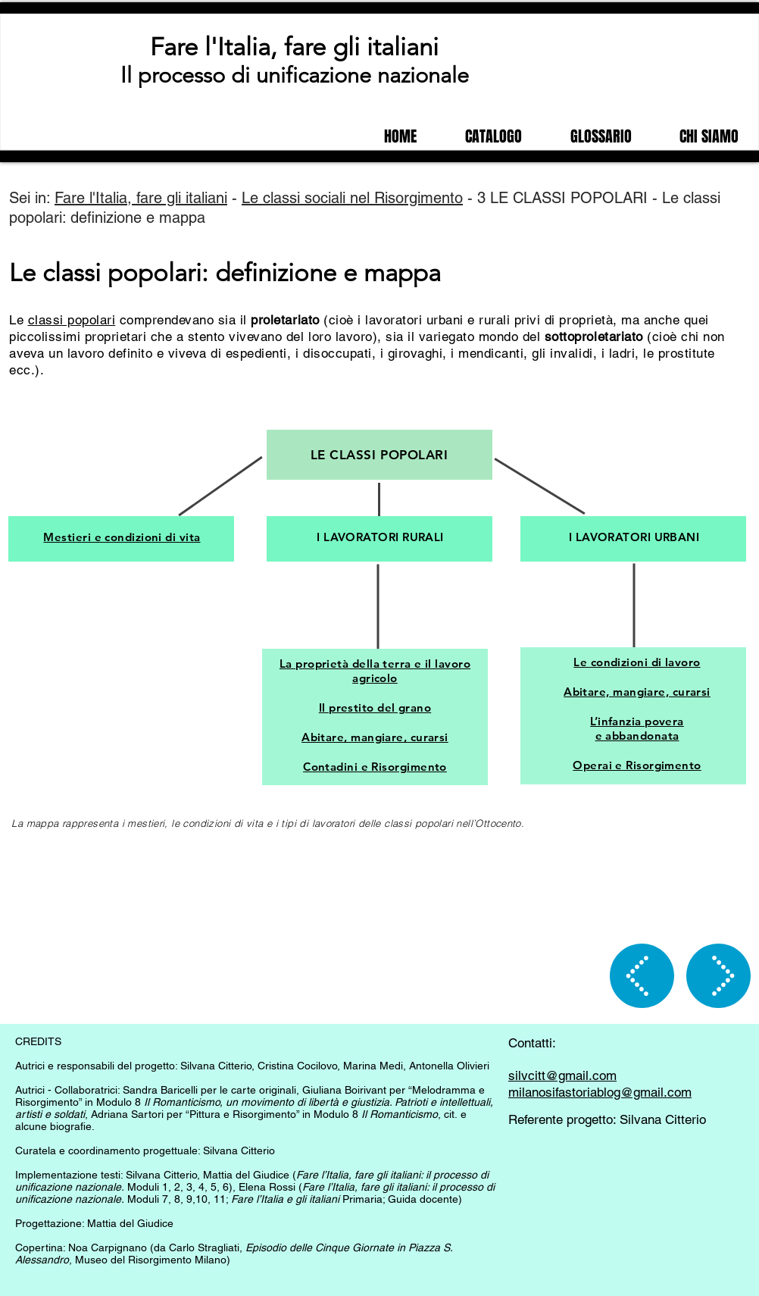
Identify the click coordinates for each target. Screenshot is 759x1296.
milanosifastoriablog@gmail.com (600, 1092)
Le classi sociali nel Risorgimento (352, 198)
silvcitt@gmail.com (562, 1075)
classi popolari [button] (72, 319)
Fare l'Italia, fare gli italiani (294, 47)
